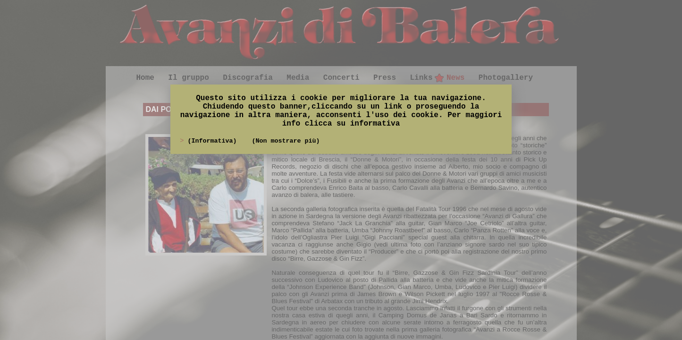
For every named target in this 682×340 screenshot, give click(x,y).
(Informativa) (213, 140)
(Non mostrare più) (286, 140)
